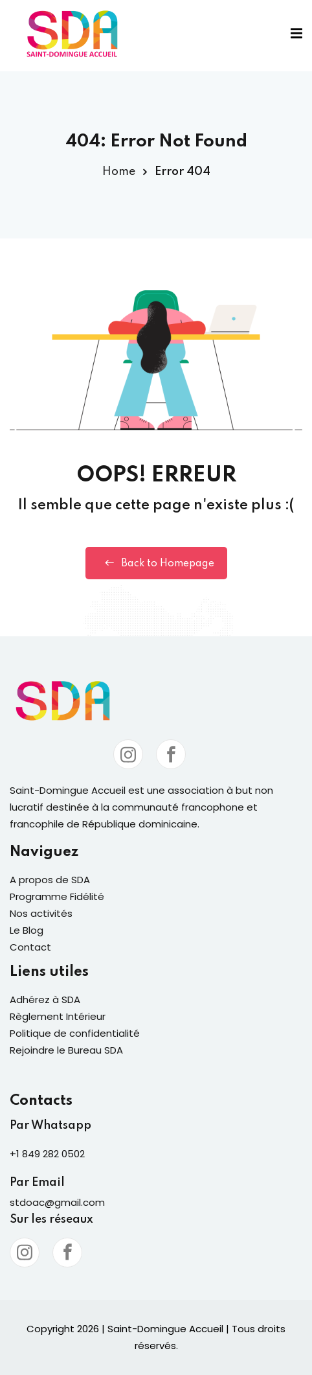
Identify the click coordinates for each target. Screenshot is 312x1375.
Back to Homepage (156, 563)
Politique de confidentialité (75, 1033)
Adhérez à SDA (45, 999)
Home (118, 172)
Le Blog (26, 930)
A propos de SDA (50, 879)
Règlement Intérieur (58, 1016)
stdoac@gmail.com (57, 1202)
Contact (30, 947)
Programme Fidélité (57, 896)
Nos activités (41, 913)
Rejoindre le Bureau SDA (66, 1050)
